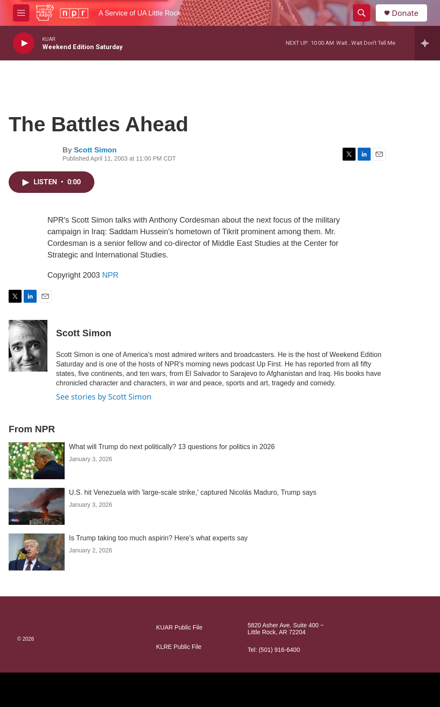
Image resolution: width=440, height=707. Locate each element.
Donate (405, 13)
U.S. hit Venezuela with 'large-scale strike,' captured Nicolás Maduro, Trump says (192, 492)
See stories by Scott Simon (103, 396)
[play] (24, 43)
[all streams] (427, 43)
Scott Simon (95, 150)
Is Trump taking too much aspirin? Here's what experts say (158, 538)
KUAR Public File (179, 627)
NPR (110, 275)
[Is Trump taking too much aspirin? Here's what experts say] (37, 552)
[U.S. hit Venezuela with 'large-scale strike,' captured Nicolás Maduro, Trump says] (37, 506)
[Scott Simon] (28, 346)
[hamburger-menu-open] (21, 13)
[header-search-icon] (361, 13)
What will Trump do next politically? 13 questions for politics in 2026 (172, 446)
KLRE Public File (178, 647)
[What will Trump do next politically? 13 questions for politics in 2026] (37, 460)
